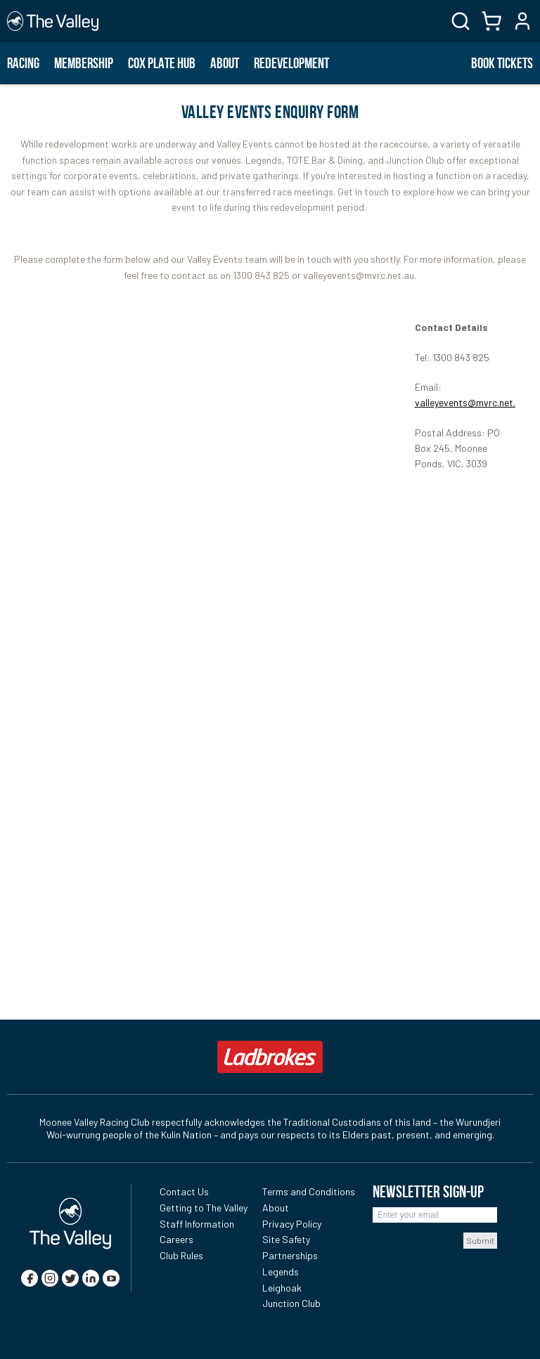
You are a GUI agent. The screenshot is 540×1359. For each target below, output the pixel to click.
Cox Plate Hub (161, 63)
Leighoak (282, 1288)
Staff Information (197, 1224)
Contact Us (184, 1191)
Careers (176, 1239)
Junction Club (291, 1303)
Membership (83, 63)
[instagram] (49, 1278)
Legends (280, 1271)
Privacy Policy (291, 1224)
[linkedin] (90, 1278)
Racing (23, 63)
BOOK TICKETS (502, 63)
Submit (480, 1240)
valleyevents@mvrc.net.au (470, 402)
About (224, 63)
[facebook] (29, 1278)
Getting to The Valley (204, 1208)
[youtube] (111, 1278)
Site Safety (286, 1239)
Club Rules (181, 1255)
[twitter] (70, 1278)
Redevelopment (291, 63)
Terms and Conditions (308, 1191)
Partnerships (290, 1255)
